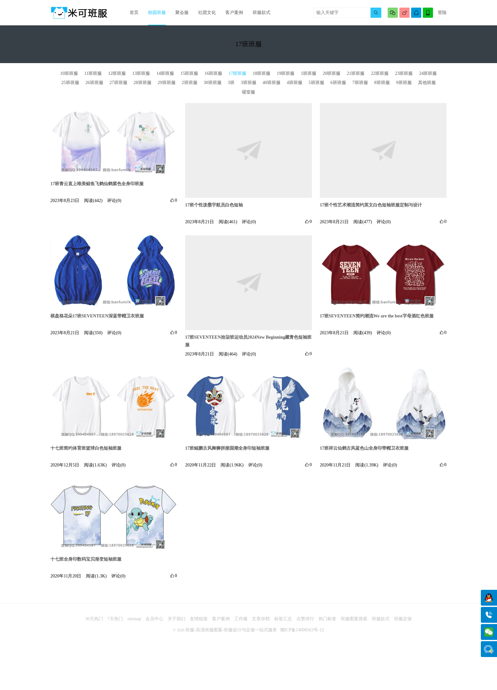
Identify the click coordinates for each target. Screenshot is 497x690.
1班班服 (308, 73)
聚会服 (182, 12)
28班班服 (143, 82)
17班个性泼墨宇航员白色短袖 (214, 205)
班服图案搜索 (354, 618)
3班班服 (248, 82)
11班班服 (93, 73)
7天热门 (115, 618)
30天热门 (94, 618)
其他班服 (427, 82)
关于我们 (176, 618)
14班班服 (165, 73)
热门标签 (327, 618)
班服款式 (261, 12)
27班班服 (118, 82)
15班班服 (189, 73)
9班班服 (404, 82)
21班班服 (356, 73)
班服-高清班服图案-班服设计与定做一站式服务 (231, 630)
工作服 (241, 618)
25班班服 (70, 82)
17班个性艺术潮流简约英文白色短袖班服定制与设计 (371, 205)
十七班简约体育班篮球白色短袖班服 (85, 448)
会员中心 (154, 618)
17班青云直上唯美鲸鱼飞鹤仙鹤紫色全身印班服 (97, 183)
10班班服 (69, 73)
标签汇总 (283, 618)
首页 (134, 12)
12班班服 (117, 73)
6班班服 (338, 82)
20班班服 (331, 73)
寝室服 (248, 92)
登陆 (442, 12)
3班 (231, 82)
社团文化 (207, 12)
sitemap (134, 618)
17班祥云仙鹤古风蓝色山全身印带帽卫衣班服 (364, 448)
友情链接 (199, 618)
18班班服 (261, 73)
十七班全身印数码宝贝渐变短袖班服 (85, 559)
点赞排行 (305, 618)
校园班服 (157, 12)
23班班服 (404, 73)
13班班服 (141, 73)
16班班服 (213, 73)
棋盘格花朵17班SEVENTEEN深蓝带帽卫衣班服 (97, 316)
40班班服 (272, 82)
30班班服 (213, 82)
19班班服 (285, 73)
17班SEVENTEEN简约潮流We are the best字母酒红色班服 (377, 316)
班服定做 (403, 618)
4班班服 (294, 82)
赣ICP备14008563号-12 (302, 630)
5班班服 (316, 82)
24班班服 (428, 73)
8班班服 (382, 82)
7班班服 (360, 82)
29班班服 (167, 82)
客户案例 (234, 12)
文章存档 (261, 618)
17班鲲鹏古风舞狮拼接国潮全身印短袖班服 (227, 448)
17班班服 (237, 73)
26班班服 (94, 82)
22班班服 (380, 73)
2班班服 (189, 82)
